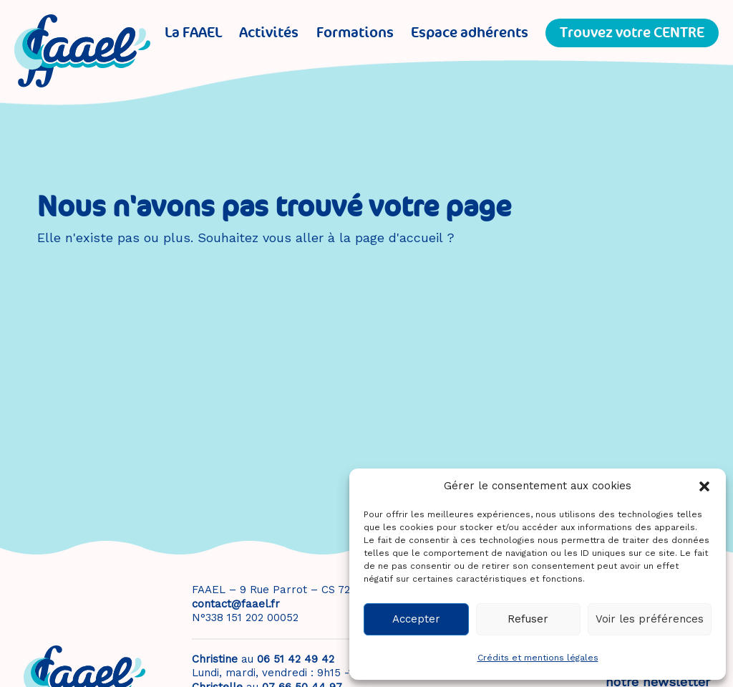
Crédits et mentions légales (537, 658)
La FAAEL (193, 33)
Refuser (528, 618)
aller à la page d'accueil (369, 237)
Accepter (416, 618)
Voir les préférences (650, 618)
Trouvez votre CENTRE (632, 33)
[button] (704, 486)
